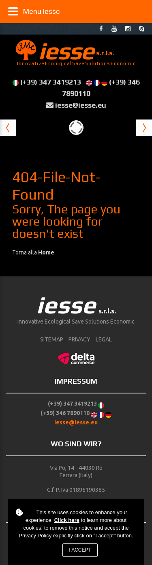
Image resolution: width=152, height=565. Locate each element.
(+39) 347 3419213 (50, 82)
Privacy (79, 339)
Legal (104, 339)
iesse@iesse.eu (80, 105)
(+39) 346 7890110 (65, 413)
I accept (80, 550)
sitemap (51, 339)
